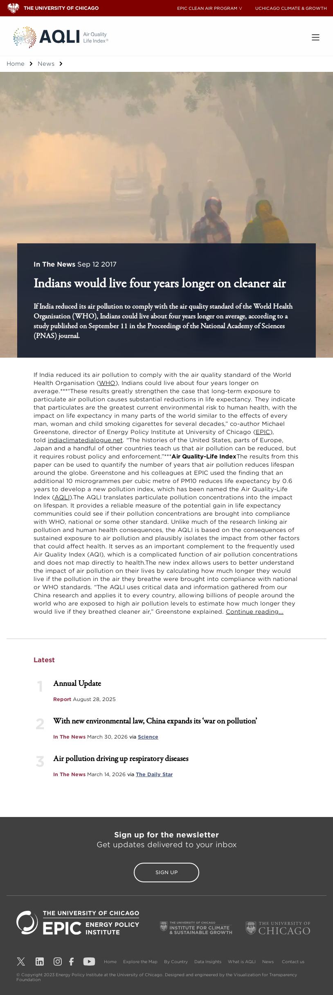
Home (16, 63)
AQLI (62, 497)
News (46, 63)
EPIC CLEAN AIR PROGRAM (207, 8)
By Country (176, 961)
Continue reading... (255, 611)
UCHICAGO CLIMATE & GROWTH (291, 8)
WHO (107, 383)
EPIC (263, 432)
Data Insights (207, 961)
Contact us (293, 961)
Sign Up (166, 872)
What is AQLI (242, 961)
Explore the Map (140, 961)
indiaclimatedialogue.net (85, 440)
